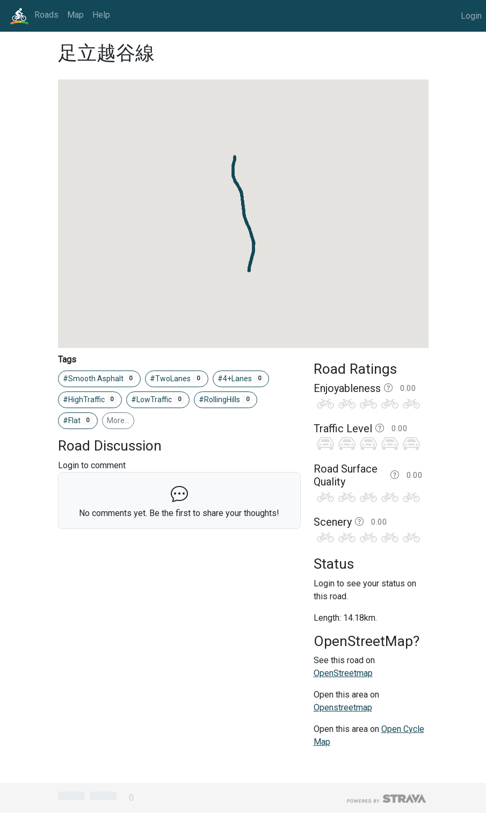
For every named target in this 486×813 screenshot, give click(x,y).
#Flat (78, 421)
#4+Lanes (241, 379)
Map (75, 15)
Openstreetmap (343, 707)
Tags (67, 359)
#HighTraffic (90, 400)
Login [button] (471, 16)
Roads (46, 15)
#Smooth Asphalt (99, 379)
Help (101, 15)
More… (118, 420)
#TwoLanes (177, 379)
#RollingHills (226, 400)
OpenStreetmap (343, 673)
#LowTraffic (158, 400)
